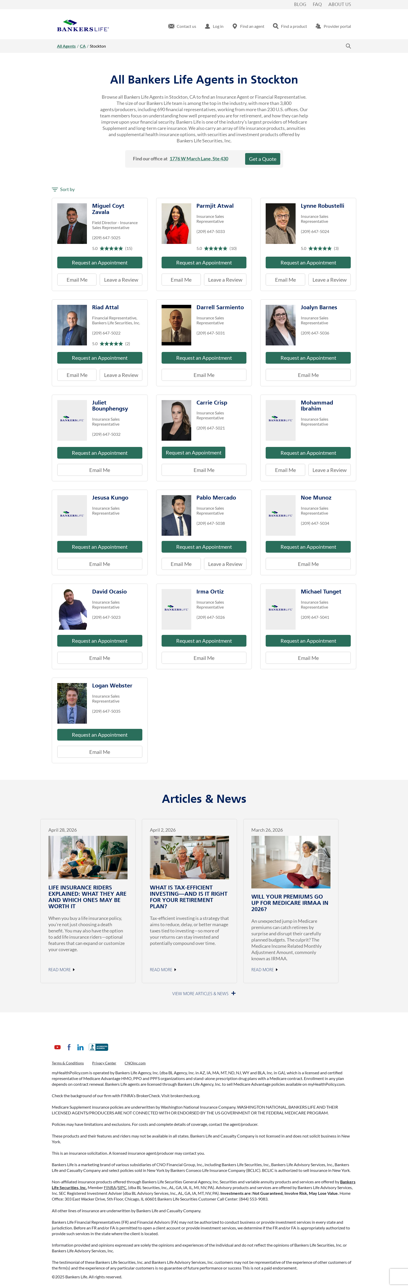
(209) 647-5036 (315, 332)
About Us (339, 4)
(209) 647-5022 (106, 332)
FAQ (317, 4)
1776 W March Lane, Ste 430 (199, 158)
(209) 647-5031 (210, 332)
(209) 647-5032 (106, 434)
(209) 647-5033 (210, 231)
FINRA (110, 1187)
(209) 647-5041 (315, 617)
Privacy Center (104, 1063)
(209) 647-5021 (210, 427)
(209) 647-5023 (106, 617)
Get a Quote (262, 159)
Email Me (77, 279)
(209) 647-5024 (315, 231)
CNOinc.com (135, 1063)
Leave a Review (119, 278)
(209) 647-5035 (106, 711)
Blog (300, 4)
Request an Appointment (100, 262)
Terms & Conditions (68, 1063)
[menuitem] (182, 26)
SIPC (122, 1187)
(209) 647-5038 (210, 523)
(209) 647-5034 (315, 523)
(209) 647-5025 (106, 237)
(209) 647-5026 (210, 617)
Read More (59, 970)
